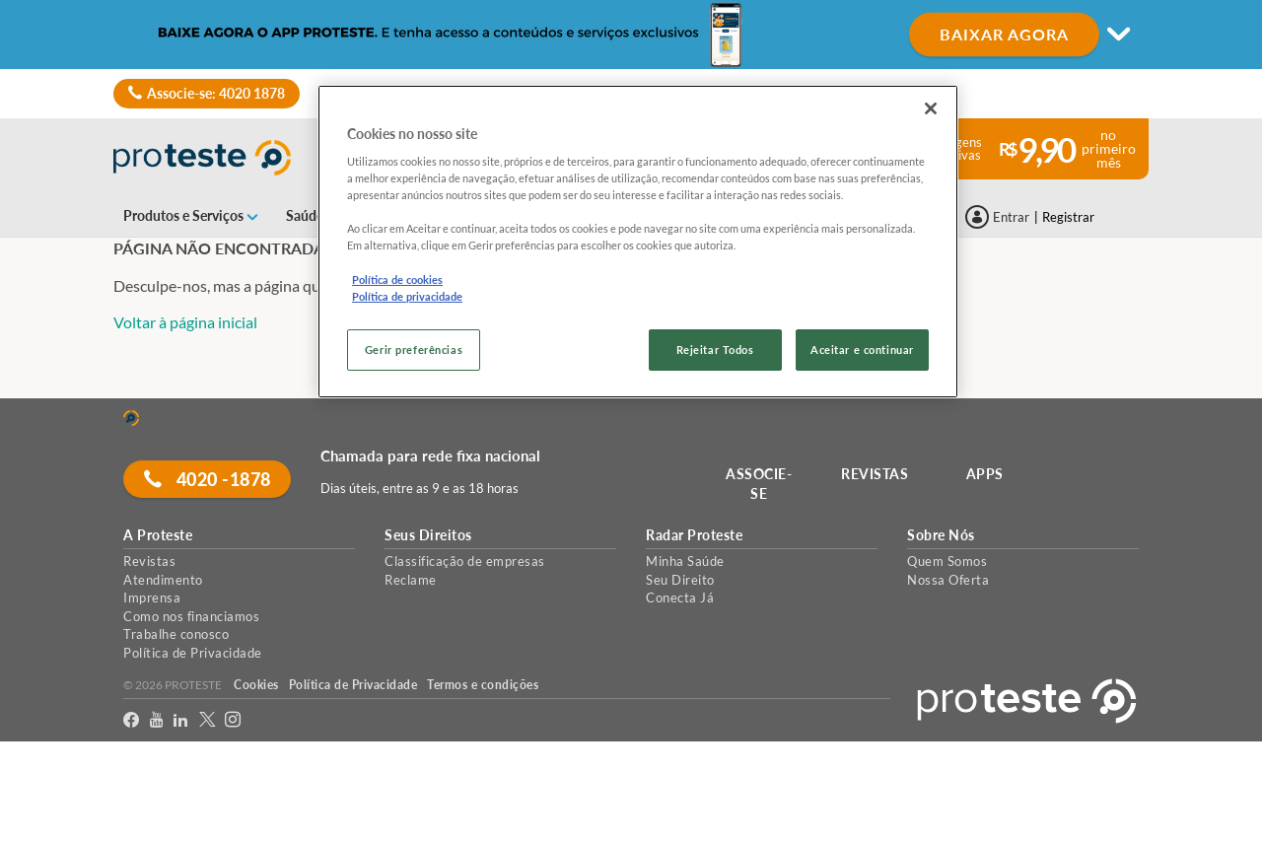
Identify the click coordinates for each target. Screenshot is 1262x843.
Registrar (1068, 217)
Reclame (411, 580)
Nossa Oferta (948, 580)
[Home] (131, 418)
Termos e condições (482, 684)
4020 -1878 (207, 479)
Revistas (149, 561)
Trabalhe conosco (176, 634)
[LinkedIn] (181, 720)
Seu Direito (680, 580)
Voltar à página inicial (185, 322)
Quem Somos (947, 561)
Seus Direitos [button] (428, 535)
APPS (985, 473)
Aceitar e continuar (862, 349)
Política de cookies (397, 279)
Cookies (256, 684)
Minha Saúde (685, 561)
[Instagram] (233, 720)
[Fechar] (930, 108)
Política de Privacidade (192, 653)
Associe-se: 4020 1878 (206, 94)
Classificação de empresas (465, 561)
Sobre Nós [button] (941, 535)
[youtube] (157, 720)
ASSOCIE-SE (760, 483)
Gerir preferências (413, 349)
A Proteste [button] (157, 535)
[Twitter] (207, 720)
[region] (637, 241)
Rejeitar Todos (715, 349)
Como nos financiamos (191, 616)
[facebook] (131, 720)
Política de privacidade (407, 296)
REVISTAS (875, 473)
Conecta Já (680, 597)
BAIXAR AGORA (1004, 34)
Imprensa (151, 597)
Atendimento (163, 580)
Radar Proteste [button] (694, 535)
